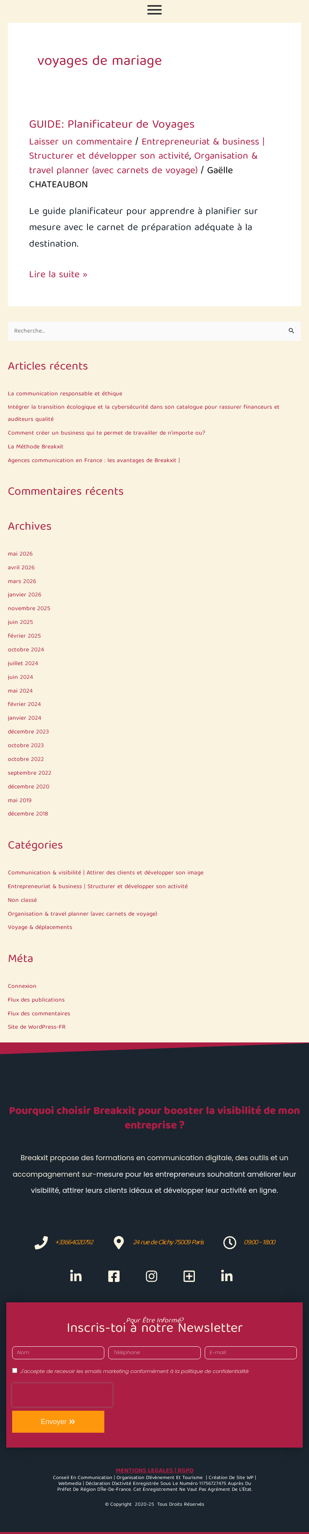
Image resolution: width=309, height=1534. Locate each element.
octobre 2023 (26, 745)
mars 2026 (22, 581)
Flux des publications (36, 1000)
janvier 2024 (24, 718)
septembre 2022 (29, 773)
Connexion (22, 986)
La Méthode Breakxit (36, 447)
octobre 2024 (26, 650)
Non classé (22, 900)
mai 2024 (20, 691)
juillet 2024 (23, 663)
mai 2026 (20, 554)
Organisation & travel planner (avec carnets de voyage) (82, 914)
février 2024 (24, 704)
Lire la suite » (58, 275)
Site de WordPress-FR (36, 1027)
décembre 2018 (28, 814)
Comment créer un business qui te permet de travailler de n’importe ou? (106, 433)
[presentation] (62, 1395)
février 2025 (24, 636)
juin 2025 (20, 622)
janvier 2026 (25, 595)
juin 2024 (20, 677)
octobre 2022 (26, 759)
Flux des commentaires (39, 1014)
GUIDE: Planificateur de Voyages (111, 125)
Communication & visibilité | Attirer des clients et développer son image (106, 873)
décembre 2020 (28, 787)
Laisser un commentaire (80, 142)
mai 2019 (20, 800)
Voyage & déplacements (40, 927)
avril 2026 (21, 568)
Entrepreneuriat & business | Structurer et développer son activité (98, 886)
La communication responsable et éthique (65, 394)
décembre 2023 (28, 732)
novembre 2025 (29, 608)
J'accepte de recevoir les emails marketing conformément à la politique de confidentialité (134, 1371)
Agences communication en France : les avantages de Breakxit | (94, 460)
